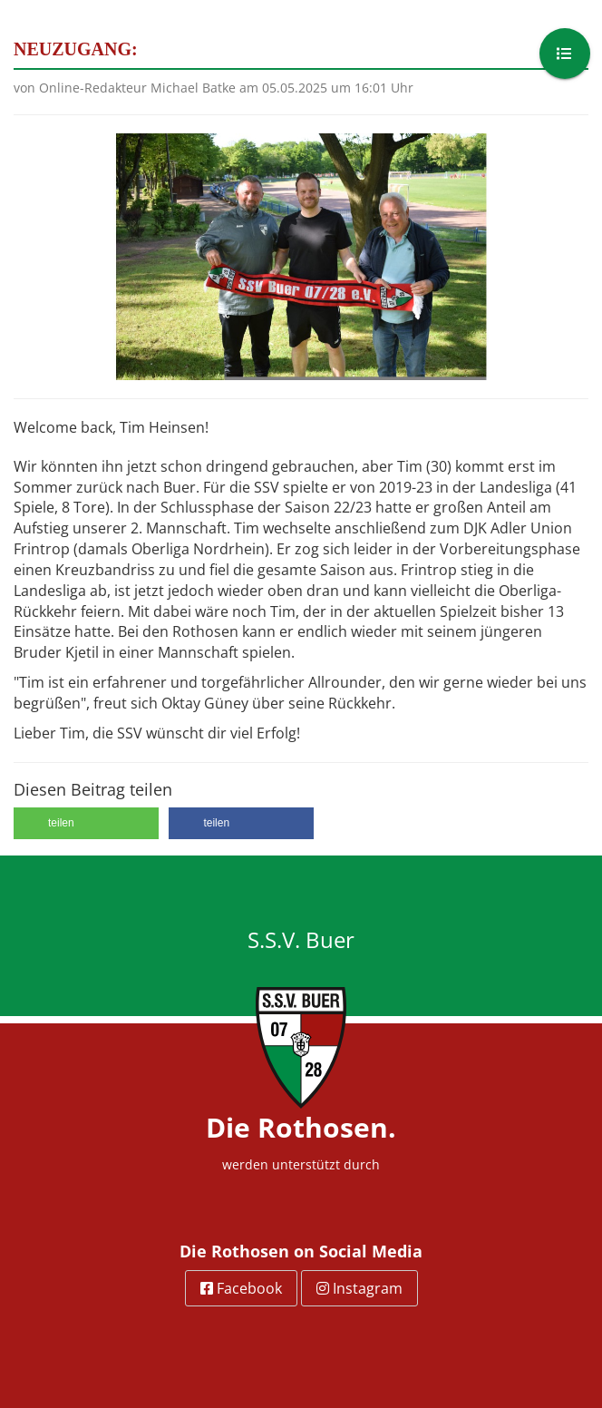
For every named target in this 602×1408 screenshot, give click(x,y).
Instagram (359, 1288)
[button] (86, 823)
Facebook (241, 1288)
